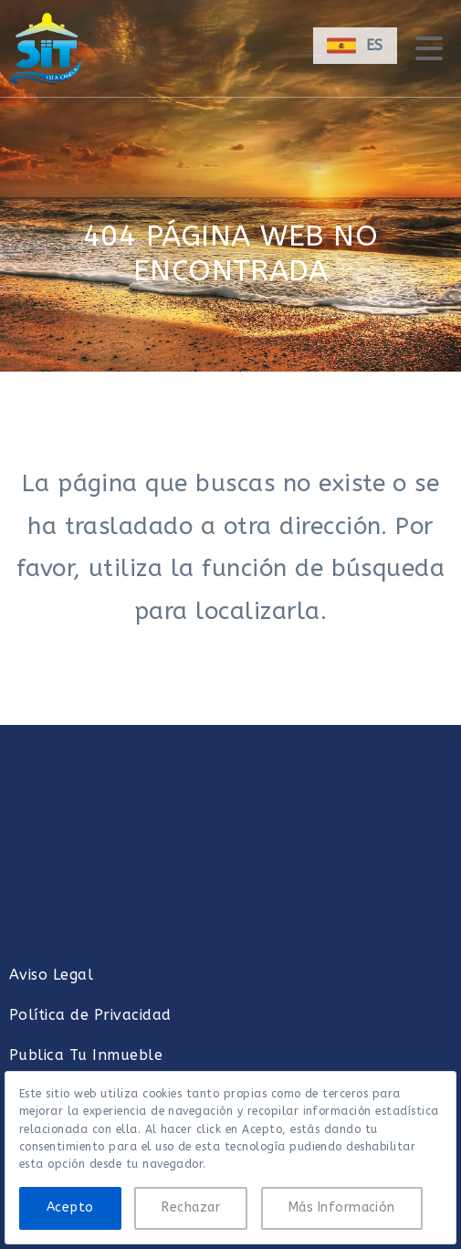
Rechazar (191, 1207)
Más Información (341, 1207)
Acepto (70, 1207)
